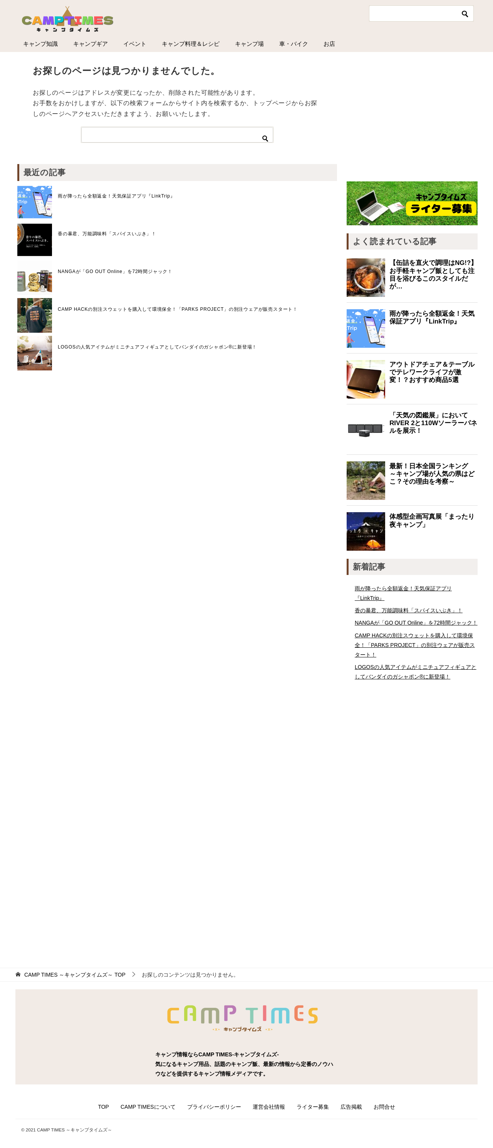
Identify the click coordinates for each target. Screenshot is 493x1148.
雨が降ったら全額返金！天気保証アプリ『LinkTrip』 (116, 196)
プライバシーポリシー (214, 1107)
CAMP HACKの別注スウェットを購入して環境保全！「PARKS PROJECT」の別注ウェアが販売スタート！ (178, 309)
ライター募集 (313, 1107)
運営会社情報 (269, 1107)
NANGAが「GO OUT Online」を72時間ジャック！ (115, 271)
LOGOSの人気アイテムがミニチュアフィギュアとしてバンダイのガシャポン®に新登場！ (157, 347)
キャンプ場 (249, 43)
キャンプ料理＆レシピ (191, 43)
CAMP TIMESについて (148, 1107)
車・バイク (293, 43)
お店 (329, 43)
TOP (75, 975)
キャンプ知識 (40, 43)
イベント (134, 43)
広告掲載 (351, 1107)
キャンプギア (90, 43)
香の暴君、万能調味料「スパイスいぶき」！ (107, 233)
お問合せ (384, 1107)
